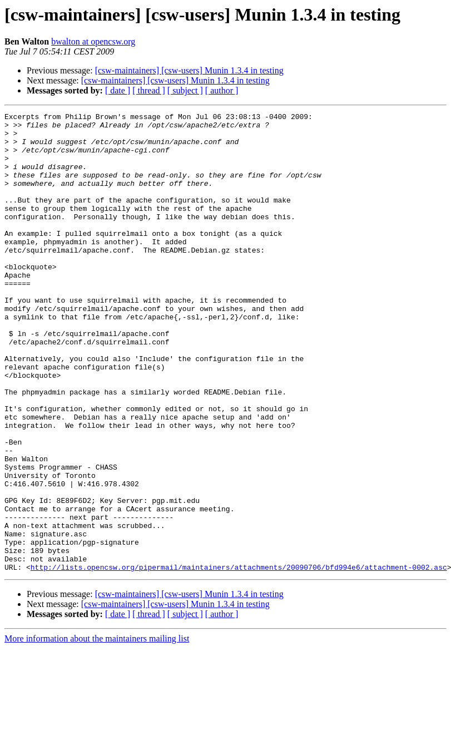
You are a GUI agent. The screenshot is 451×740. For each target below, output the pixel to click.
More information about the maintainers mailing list (96, 730)
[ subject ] (185, 90)
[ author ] (222, 90)
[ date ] (117, 90)
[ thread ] (148, 90)
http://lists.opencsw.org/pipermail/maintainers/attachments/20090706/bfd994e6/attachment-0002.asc (239, 659)
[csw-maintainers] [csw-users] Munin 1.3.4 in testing (189, 70)
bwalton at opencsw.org (93, 41)
